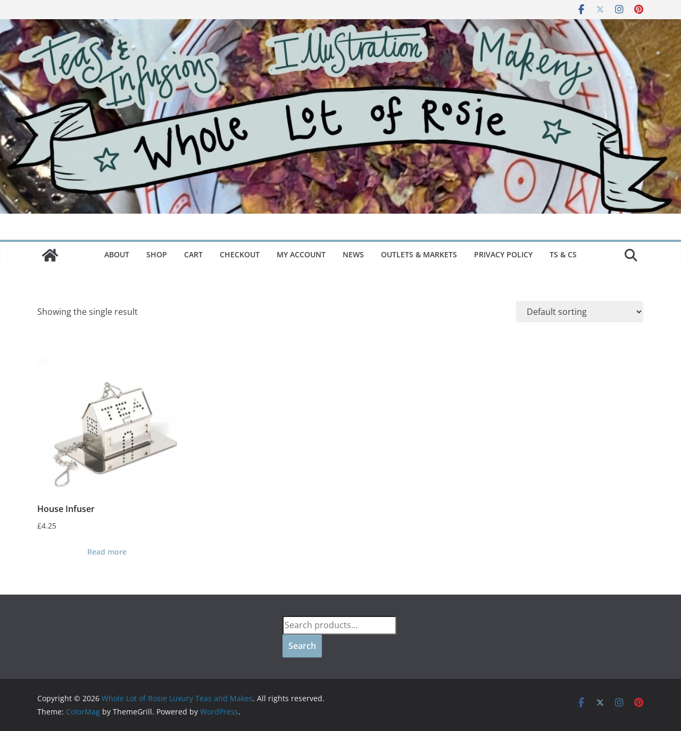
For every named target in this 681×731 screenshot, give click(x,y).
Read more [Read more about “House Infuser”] (107, 552)
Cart (193, 254)
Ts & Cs (563, 254)
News (353, 254)
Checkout (240, 254)
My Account (301, 254)
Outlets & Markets (419, 254)
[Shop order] (580, 311)
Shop (156, 254)
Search (302, 646)
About (116, 254)
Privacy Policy (503, 254)
